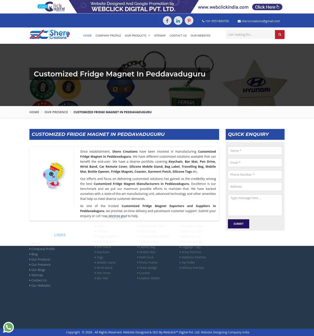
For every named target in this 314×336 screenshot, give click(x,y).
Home (87, 35)
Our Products (137, 35)
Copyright (73, 332)
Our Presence (56, 112)
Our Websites (200, 35)
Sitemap (160, 35)
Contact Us (178, 35)
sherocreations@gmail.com (259, 21)
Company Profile (108, 35)
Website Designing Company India (225, 332)
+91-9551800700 (215, 21)
